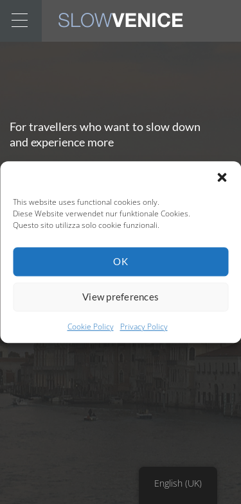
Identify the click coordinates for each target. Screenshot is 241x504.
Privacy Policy (144, 326)
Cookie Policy (90, 326)
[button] (221, 177)
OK (120, 261)
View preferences (120, 296)
